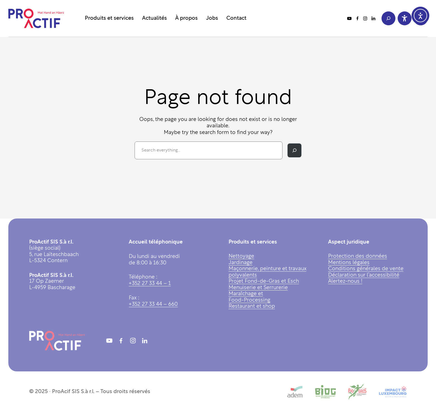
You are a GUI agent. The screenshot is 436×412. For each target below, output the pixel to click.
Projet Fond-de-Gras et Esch (264, 281)
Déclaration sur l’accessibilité (363, 275)
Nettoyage (241, 256)
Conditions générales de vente (365, 269)
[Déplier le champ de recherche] (388, 18)
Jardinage (240, 262)
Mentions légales (349, 262)
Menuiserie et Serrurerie (258, 288)
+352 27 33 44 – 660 (153, 304)
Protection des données (357, 256)
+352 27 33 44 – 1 (150, 283)
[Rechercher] (294, 150)
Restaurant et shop (252, 306)
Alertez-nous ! (345, 281)
